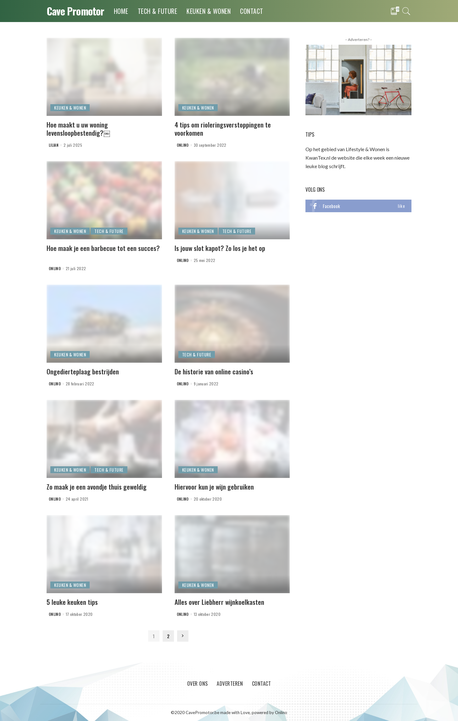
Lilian (54, 145)
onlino (183, 145)
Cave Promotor (75, 10)
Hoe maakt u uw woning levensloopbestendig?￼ (78, 129)
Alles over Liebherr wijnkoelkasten (219, 602)
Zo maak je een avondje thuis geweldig (97, 486)
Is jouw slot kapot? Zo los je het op (220, 248)
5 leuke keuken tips (72, 602)
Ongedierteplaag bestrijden (83, 371)
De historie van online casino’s (214, 371)
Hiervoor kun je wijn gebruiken (214, 486)
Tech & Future (109, 231)
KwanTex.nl (317, 158)
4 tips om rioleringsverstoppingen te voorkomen (223, 129)
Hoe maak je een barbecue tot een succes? (103, 248)
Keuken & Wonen (70, 107)
